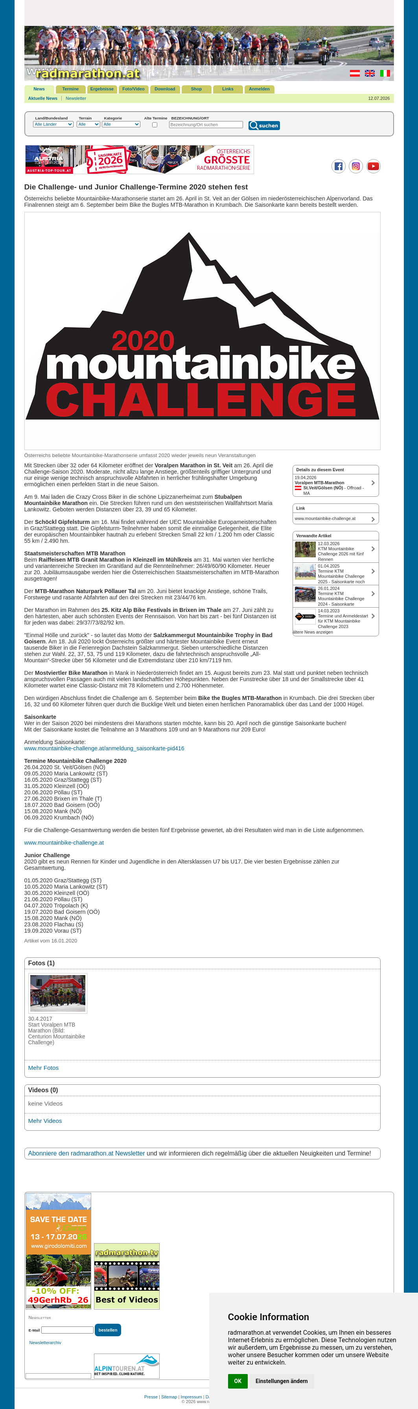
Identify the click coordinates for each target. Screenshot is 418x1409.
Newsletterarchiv (45, 1342)
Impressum (191, 1396)
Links (228, 88)
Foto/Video (133, 88)
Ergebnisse (102, 88)
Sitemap (169, 1396)
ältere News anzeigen (313, 632)
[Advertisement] (209, 12)
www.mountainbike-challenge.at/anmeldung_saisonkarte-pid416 (104, 748)
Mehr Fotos (43, 1067)
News (39, 88)
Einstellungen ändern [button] (282, 1381)
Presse (151, 1396)
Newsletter (76, 98)
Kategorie (113, 118)
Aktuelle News (43, 98)
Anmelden (259, 88)
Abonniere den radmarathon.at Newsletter (86, 1153)
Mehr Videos (45, 1120)
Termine (71, 88)
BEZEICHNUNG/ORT (190, 118)
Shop (196, 88)
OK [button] (238, 1381)
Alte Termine (156, 118)
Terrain (85, 118)
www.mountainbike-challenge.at (64, 843)
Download (165, 88)
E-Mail (34, 1330)
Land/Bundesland (51, 118)
